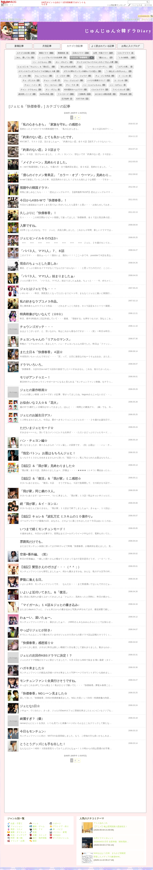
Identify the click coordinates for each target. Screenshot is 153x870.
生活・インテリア (16, 835)
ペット (34, 823)
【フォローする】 (132, 19)
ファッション (14, 826)
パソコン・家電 (58, 832)
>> (116, 5)
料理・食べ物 (14, 838)
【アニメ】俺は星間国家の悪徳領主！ (110, 826)
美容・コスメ (14, 829)
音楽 (33, 832)
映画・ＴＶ (8, 5)
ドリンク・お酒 (15, 841)
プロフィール (20, 19)
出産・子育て (14, 823)
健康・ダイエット (16, 832)
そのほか (55, 835)
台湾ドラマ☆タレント (103, 838)
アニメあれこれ (100, 823)
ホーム (4, 19)
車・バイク (56, 829)
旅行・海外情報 (38, 838)
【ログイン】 (147, 19)
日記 (10, 19)
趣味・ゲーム (37, 826)
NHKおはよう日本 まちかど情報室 (110, 853)
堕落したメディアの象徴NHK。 (108, 857)
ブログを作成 (136, 5)
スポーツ (55, 823)
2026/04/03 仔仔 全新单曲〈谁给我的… (111, 841)
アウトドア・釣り (59, 826)
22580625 (143, 16)
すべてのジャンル (59, 838)
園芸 (33, 841)
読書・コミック (38, 835)
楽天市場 (148, 5)
